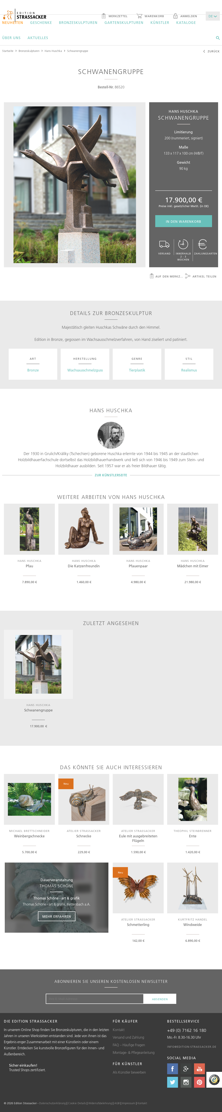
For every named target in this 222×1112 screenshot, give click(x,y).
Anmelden (185, 16)
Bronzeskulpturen (78, 22)
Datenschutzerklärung (52, 1103)
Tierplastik (137, 370)
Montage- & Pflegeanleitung (134, 1052)
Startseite (7, 51)
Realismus (189, 370)
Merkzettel (114, 16)
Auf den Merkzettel (166, 276)
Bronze (33, 370)
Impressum (128, 1103)
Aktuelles (38, 38)
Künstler (159, 22)
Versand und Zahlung (128, 1037)
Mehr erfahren (56, 916)
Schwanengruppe (77, 51)
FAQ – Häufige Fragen (129, 1045)
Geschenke (41, 22)
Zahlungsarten (205, 247)
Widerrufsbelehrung (100, 1103)
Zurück (211, 52)
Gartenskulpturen (124, 22)
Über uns (11, 38)
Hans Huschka (53, 51)
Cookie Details (77, 1103)
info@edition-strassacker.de (191, 1046)
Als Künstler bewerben (129, 1072)
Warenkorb (150, 16)
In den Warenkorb (183, 221)
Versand (164, 247)
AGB (117, 1103)
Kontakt (118, 1030)
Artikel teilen (200, 276)
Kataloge (186, 22)
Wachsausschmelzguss (85, 370)
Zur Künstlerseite (111, 475)
